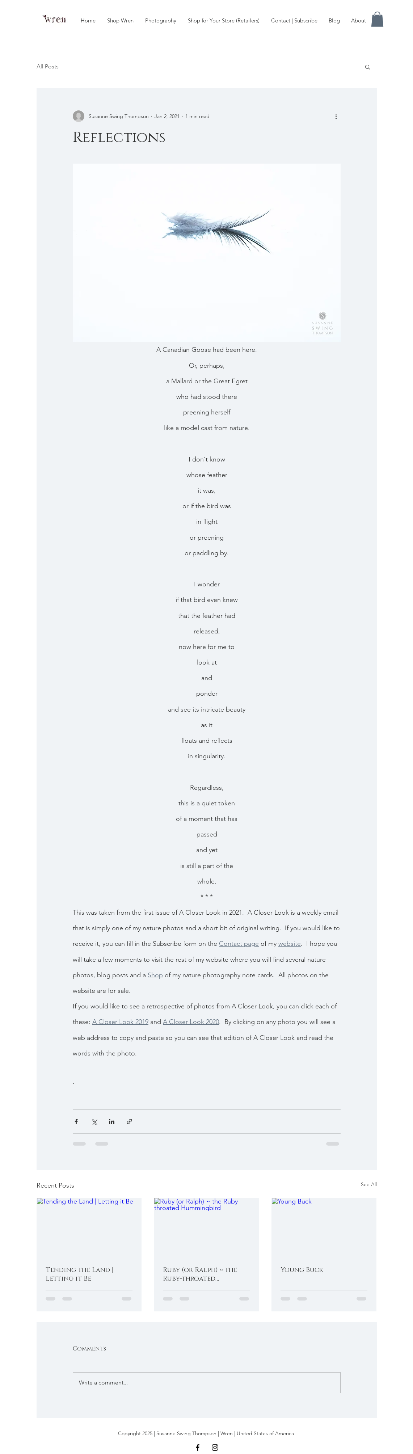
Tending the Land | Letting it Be (80, 1274)
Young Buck (302, 1270)
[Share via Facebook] (76, 1121)
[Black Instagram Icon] (215, 1447)
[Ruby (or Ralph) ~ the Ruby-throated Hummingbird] (206, 1227)
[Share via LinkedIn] (111, 1121)
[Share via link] (129, 1121)
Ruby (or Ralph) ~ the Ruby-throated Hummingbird (200, 1274)
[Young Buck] (324, 1227)
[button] (377, 19)
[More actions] (336, 116)
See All (369, 1184)
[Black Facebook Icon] (197, 1447)
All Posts (48, 66)
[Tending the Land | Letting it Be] (89, 1227)
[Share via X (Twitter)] (93, 1121)
